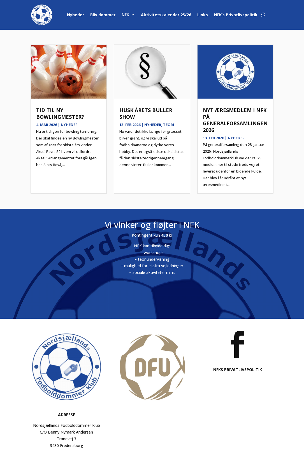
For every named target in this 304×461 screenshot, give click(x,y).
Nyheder (75, 14)
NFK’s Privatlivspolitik (235, 14)
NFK (125, 14)
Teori (168, 124)
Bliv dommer (102, 14)
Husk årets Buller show (145, 113)
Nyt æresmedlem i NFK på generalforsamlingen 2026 (235, 120)
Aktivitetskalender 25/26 (166, 14)
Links (202, 14)
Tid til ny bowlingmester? (60, 113)
